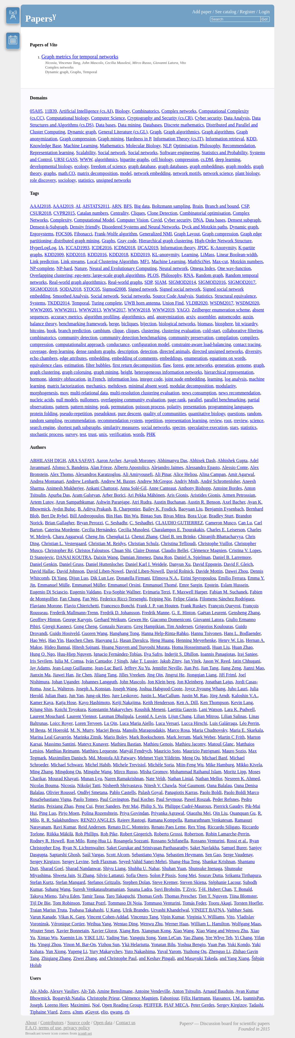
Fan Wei (90, 598)
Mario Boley (115, 737)
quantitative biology (206, 413)
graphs (50, 173)
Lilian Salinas (233, 716)
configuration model (150, 344)
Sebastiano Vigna (148, 854)
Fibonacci (83, 233)
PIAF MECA (176, 1005)
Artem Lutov (42, 502)
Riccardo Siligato (224, 827)
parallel (195, 399)
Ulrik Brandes (136, 909)
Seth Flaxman (103, 861)
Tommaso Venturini (162, 903)
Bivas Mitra (174, 515)
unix (103, 434)
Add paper (201, 11)
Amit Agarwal (241, 474)
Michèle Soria (161, 764)
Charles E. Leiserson (226, 529)
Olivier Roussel (60, 792)
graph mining (106, 372)
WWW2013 (90, 309)
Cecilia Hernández (99, 529)
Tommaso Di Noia (125, 903)
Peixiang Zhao (59, 806)
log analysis (236, 379)
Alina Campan (212, 474)
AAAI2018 (40, 206)
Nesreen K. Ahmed (242, 778)
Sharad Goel (51, 868)
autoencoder (229, 316)
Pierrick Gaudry (228, 806)
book (51, 330)
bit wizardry (246, 323)
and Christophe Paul (118, 958)
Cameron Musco (220, 522)
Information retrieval (224, 138)
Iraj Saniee (247, 654)
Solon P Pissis (163, 875)
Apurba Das (59, 495)
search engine (42, 427)
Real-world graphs (125, 282)
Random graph (209, 275)
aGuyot (92, 1011)
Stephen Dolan (136, 882)
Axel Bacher (233, 502)
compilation (227, 337)
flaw (167, 365)
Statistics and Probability (224, 152)
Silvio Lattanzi (110, 875)
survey (71, 434)
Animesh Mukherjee (65, 488)
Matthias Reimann (63, 750)
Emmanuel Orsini (124, 585)
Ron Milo (75, 840)
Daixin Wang (106, 557)
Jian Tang (209, 667)
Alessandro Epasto (202, 467)
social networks (155, 427)
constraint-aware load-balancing (201, 344)
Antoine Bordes (227, 488)
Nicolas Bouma (44, 785)
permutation (122, 406)
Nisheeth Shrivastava (122, 785)
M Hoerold (58, 730)
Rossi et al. (237, 840)
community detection (77, 337)
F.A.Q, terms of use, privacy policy (57, 1027)
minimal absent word (147, 385)
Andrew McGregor (154, 481)
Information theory (177, 247)
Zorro (65, 1011)
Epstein (211, 585)
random (254, 413)
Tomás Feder (194, 903)
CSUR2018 (40, 213)
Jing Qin (155, 674)
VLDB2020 (197, 302)
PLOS (153, 275)
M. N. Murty (82, 730)
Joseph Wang (125, 688)
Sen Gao (213, 854)
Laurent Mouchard (47, 716)
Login (264, 11)
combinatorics (43, 337)
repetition (153, 420)
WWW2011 (65, 309)
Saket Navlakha (204, 847)
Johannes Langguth (99, 681)
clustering (150, 330)
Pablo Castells (122, 792)
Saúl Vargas (93, 854)
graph (259, 365)
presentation (194, 406)
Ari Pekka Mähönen (146, 495)
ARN (116, 206)
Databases (152, 124)
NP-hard (64, 268)
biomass (205, 323)
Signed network (142, 289)
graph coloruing (76, 372)
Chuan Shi (121, 550)
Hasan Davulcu (134, 640)
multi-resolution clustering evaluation (144, 392)
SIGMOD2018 (43, 289)
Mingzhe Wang (97, 771)
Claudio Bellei (175, 550)
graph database (142, 166)
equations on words (227, 358)
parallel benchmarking (224, 399)
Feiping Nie (160, 598)
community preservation (191, 337)
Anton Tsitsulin (186, 991)
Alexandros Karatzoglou (97, 474)
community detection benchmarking (133, 337)
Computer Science (108, 118)
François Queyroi (224, 605)
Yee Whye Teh (218, 937)
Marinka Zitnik (87, 737)
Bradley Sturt (221, 515)
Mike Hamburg (220, 764)
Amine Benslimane (115, 991)
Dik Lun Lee (102, 578)
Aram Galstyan (86, 495)
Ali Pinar (163, 474)
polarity (174, 406)
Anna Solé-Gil (133, 488)
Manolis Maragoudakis (143, 730)
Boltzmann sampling (171, 206)
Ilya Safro (153, 654)
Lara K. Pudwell (239, 709)
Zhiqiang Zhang (56, 958)
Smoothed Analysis (70, 296)
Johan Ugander (65, 681)
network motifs (187, 173)
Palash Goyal (150, 792)
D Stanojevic (42, 557)
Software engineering (179, 152)
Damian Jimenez (135, 557)
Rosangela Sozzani (131, 840)
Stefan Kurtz (41, 882)
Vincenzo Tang (144, 916)
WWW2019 (163, 309)
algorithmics (106, 159)
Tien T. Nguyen (212, 896)
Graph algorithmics (181, 131)
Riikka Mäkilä (59, 833)
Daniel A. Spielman (192, 557)
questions (236, 413)
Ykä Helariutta (135, 944)
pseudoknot (105, 413)
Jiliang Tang (105, 674)
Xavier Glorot (104, 930)
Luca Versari (167, 723)
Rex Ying (196, 827)
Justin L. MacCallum (160, 695)
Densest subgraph (244, 220)
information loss (122, 379)
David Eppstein (207, 564)
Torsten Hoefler (248, 903)
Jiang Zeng (231, 667)
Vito (230, 916)
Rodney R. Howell (47, 840)
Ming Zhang (41, 771)
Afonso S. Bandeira (70, 467)
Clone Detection (162, 213)
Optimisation (185, 145)
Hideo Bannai (57, 647)
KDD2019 (140, 254)
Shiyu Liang (114, 868)
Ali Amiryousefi (137, 474)
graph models (238, 166)
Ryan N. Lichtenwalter (83, 847)
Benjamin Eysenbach (224, 508)
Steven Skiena (193, 882)
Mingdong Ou (68, 771)
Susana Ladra (139, 889)
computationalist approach (80, 344)
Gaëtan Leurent (212, 612)
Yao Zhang (193, 937)
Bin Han (114, 515)
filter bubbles (98, 365)
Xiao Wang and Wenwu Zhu (222, 930)
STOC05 (92, 289)
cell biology (162, 159)
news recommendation (239, 392)
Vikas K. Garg (71, 916)
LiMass (207, 254)
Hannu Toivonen (206, 633)
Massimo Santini (59, 744)
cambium (101, 330)
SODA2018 (71, 289)
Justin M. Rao (194, 695)
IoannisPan (253, 998)
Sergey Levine (75, 861)
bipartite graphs (134, 159)
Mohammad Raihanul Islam (196, 771)
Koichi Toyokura (70, 709)
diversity (253, 351)
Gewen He (138, 619)
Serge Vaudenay (238, 854)
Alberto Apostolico (131, 467)
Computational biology (67, 118)
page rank (177, 399)
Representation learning (52, 152)
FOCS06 (64, 233)
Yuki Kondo (238, 944)
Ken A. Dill (187, 702)
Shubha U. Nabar (144, 868)
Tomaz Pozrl (93, 903)
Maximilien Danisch (67, 757)
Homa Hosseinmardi (191, 647)
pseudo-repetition (76, 413)
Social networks (143, 152)
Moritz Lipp (235, 771)
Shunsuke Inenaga (205, 868)
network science (218, 173)
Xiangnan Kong (156, 930)
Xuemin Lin (71, 937)
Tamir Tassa (93, 896)
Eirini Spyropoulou (198, 578)
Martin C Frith (231, 737)
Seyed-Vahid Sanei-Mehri (143, 861)
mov (64, 392)
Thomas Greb (149, 896)
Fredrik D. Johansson (119, 612)
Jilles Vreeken (132, 674)
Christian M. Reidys (107, 543)
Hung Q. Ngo (42, 654)
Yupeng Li (77, 951)
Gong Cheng (85, 626)
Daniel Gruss (71, 564)
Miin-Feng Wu (189, 764)
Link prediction (44, 261)
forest (178, 365)
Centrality (119, 213)
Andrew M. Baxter (118, 481)
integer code (151, 379)
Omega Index (202, 268)
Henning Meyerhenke (196, 640)
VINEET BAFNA (207, 909)
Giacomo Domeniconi (170, 619)
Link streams (73, 261)
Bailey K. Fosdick (159, 508)
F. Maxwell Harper (190, 591)
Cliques (138, 213)
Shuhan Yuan (174, 868)
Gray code (126, 240)
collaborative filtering (242, 330)
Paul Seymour (169, 799)
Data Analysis (236, 118)
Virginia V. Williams (205, 916)
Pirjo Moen (68, 813)
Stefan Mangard (70, 882)
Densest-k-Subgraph (49, 226)
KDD (251, 138)
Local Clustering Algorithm (112, 261)
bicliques (129, 323)
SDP (148, 282)
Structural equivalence (235, 296)
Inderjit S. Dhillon (181, 654)
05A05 (36, 111)
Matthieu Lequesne (99, 750)
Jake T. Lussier (143, 661)
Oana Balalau (219, 785)
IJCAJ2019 (147, 247)
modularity (226, 385)
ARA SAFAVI (81, 460)
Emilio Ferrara (231, 578)
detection (148, 351)
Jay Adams (40, 667)
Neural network (173, 268)
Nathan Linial (180, 778)
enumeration (195, 358)
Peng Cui (83, 806)
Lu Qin (110, 723)
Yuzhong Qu (194, 951)
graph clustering (45, 372)
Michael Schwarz (67, 764)
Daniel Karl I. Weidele (146, 564)
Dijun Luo (78, 578)
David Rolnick (179, 571)
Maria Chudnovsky (209, 730)
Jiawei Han (63, 674)
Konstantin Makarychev (110, 709)
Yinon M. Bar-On (79, 944)
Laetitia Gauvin (182, 709)
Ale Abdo (39, 991)
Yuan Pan (216, 944)
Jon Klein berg (161, 681)
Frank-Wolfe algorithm (115, 233)
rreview (240, 420)
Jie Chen (84, 674)
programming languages (230, 406)
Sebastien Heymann (184, 854)
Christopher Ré (59, 550)
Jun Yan (76, 695)
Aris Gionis (177, 495)
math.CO (66, 173)
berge (114, 323)
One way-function (234, 268)
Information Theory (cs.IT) (178, 138)
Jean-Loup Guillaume (72, 667)
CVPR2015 (64, 213)
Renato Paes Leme (168, 827)
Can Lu (245, 522)
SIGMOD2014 (182, 282)
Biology (122, 111)
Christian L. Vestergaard (63, 543)
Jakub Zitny (170, 661)
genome (244, 365)
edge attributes (73, 358)
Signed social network (180, 289)
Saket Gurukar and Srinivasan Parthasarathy (147, 847)
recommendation (79, 420)
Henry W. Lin (231, 640)
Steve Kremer (164, 882)
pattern (62, 406)
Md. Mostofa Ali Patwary (111, 757)
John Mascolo (132, 681)
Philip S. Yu (152, 806)
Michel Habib (97, 764)
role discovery (43, 180)
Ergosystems (41, 233)
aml (150, 316)
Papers (40, 18)
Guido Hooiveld (65, 633)
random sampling (46, 420)
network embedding (152, 173)
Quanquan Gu (242, 813)
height (126, 372)
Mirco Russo (125, 771)
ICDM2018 (124, 247)
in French (96, 379)
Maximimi (80, 1005)
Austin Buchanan (170, 502)
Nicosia (68, 785)
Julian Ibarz (56, 695)
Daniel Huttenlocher (104, 564)
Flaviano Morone (46, 605)
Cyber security (208, 118)
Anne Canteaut (162, 488)
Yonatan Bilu (163, 944)
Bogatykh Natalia (68, 998)
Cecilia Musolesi (133, 529)
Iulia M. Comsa (68, 661)
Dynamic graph (81, 131)
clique (118, 330)
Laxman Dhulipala (116, 716)
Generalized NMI (155, 233)
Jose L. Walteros (58, 688)
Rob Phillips (86, 833)
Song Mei (187, 875)
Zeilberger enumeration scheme (221, 309)
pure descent (129, 413)
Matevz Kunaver (92, 744)
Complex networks (178, 111)
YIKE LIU (94, 937)
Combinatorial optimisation (205, 213)
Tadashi (256, 1005)
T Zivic (189, 889)
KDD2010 (75, 254)
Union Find (173, 302)
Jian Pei (191, 667)
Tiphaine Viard (43, 1011)
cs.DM (207, 159)
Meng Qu (191, 757)
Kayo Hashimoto (94, 702)
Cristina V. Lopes (245, 550)
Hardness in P (138, 138)
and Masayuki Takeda (197, 958)
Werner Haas (177, 923)
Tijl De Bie (40, 903)
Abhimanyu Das (172, 460)
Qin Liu (220, 813)
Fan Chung (70, 598)
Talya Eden (69, 896)
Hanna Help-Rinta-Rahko (164, 633)
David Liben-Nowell (145, 571)
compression (186, 159)
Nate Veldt (155, 778)
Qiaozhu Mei (198, 813)
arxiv (190, 316)
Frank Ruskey (193, 605)
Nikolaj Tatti (89, 785)
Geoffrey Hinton (45, 619)
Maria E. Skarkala (246, 730)
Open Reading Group (121, 1005)
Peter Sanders (107, 806)
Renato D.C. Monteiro (128, 827)
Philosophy (210, 145)
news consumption (199, 392)
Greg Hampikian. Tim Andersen (163, 626)
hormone (38, 379)
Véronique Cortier (67, 923)
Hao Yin (55, 640)
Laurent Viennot (82, 716)
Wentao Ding (125, 923)
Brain (197, 206)
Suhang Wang (57, 889)
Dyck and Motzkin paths (204, 226)
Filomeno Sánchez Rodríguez (227, 598)
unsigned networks (113, 180)
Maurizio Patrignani (201, 750)
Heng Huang (161, 640)
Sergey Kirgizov (45, 861)
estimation (74, 365)
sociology (67, 180)
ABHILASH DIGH (48, 460)
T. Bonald (243, 889)
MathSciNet (199, 261)
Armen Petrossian (238, 495)
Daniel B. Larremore (232, 557)
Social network (111, 152)
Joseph (36, 1005)
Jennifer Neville (167, 667)
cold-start (211, 330)
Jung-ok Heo (97, 695)
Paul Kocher (142, 799)
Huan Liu (221, 647)
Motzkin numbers (246, 261)
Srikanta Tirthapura (243, 875)
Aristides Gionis (205, 495)
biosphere (224, 323)
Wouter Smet (42, 930)
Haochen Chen (79, 640)
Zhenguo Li (219, 951)
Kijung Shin (41, 709)
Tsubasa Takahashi (86, 909)
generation (225, 365)
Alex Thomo (61, 474)
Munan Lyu (91, 778)
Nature (80, 268)
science (256, 420)
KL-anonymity (165, 254)
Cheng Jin (94, 536)
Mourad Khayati (63, 778)
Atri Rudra (142, 502)
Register (247, 11)
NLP (167, 145)
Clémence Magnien (208, 550)
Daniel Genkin (43, 564)
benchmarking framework (83, 323)
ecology (81, 166)
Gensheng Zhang (244, 612)
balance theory (43, 323)
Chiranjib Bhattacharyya (220, 536)
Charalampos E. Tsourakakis (178, 529)
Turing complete (107, 302)
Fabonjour (169, 998)
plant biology (247, 173)
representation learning (186, 420)
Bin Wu (131, 515)
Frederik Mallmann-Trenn (74, 612)
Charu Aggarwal (68, 536)
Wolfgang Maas (246, 923)
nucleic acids (42, 399)
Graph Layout (187, 233)
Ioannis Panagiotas (218, 654)
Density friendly (84, 226)
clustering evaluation (181, 330)
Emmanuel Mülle (53, 585)
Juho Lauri (237, 688)
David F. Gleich (238, 564)
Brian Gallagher (59, 522)
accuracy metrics (66, 316)
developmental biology (51, 166)
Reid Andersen (91, 827)
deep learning (227, 159)
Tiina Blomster (243, 896)
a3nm (78, 1011)
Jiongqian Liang (202, 674)
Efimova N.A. (165, 578)
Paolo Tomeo (85, 799)
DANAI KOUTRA (73, 557)
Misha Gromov (153, 771)
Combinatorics (145, 111)
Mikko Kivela (249, 764)
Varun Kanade (43, 916)
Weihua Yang (99, 923)
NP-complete (42, 268)
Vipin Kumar (172, 916)
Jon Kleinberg (190, 681)
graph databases (173, 166)
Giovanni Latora (208, 619)
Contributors (52, 1022)
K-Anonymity (223, 247)
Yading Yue (117, 937)
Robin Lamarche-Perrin (227, 833)
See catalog (225, 11)
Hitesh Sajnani (85, 647)
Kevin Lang (242, 702)
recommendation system (120, 420)
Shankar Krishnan (218, 861)
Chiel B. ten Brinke (178, 536)
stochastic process (46, 434)
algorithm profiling (101, 316)
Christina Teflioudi (178, 543)
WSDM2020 (247, 302)
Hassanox (221, 998)
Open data (103, 1022)
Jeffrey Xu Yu (137, 667)
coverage (38, 351)
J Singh (121, 661)
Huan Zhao (242, 647)
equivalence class (46, 365)
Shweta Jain (64, 875)
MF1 (144, 261)
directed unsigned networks (217, 351)
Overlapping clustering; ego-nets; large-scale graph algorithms (87, 275)
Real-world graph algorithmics (77, 282)
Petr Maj (130, 806)
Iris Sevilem (41, 661)
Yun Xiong (56, 951)
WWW (86, 159)
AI (77, 206)
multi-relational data (89, 392)
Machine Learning (81, 145)
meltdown (117, 385)
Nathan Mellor (208, 778)
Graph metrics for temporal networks (79, 57)
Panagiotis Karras (181, 792)
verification (120, 434)
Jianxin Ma (40, 674)
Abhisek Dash (202, 460)
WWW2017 (114, 309)
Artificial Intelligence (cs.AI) (86, 111)
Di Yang (59, 578)
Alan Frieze (101, 467)
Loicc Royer (61, 723)
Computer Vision (132, 220)
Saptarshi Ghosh (65, 854)
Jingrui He (174, 674)
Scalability (85, 152)
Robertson (193, 833)
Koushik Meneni (150, 709)
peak (104, 406)
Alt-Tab (88, 991)
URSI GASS (65, 159)
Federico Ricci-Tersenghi (123, 598)
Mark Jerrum (178, 737)
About (31, 1022)
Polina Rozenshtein (99, 813)
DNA (198, 220)
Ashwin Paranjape (113, 502)
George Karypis (77, 619)
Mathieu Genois (158, 744)
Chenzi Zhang (144, 536)
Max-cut (220, 261)
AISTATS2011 (95, 206)
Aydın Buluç (63, 508)
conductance (118, 344)
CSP (245, 206)
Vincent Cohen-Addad (107, 916)
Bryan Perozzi (90, 522)
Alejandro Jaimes (167, 467)
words (138, 434)
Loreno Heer (56, 1005)
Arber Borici (113, 495)
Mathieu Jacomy (190, 744)
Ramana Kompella (165, 820)
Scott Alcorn (117, 854)
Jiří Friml (227, 674)
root (228, 420)
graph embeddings (207, 166)
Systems (37, 302)
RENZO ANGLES (98, 820)
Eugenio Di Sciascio (49, 591)
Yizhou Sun (109, 944)
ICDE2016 (101, 247)
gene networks (199, 365)
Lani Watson (210, 709)
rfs (127, 1011)
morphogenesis (44, 392)
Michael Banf (214, 757)
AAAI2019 (63, 206)
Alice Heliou (185, 474)
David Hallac (42, 571)
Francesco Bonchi (117, 605)
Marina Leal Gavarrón (50, 737)
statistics (86, 180)
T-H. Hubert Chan (214, 889)
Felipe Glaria (185, 598)
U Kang (113, 909)
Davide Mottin (209, 571)
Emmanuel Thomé (160, 585)
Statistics (204, 296)
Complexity (61, 220)
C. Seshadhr (116, 522)
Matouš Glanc (221, 744)
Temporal (80, 302)
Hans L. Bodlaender (242, 633)
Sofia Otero (136, 875)
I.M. (237, 998)
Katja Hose (66, 702)
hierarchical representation (228, 372)
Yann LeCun (169, 937)
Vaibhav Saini (239, 909)
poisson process (149, 406)
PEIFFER (153, 1005)
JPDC (202, 247)
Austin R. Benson (204, 502)
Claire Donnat (146, 550)
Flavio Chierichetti (81, 605)
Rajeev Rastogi (131, 820)
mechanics (96, 385)
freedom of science (108, 166)
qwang (116, 1011)
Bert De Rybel (54, 515)
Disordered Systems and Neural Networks (140, 226)
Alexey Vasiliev (64, 991)
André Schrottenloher (220, 481)
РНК (150, 434)
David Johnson (70, 571)
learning (214, 379)
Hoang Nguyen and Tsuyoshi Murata (136, 647)
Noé (96, 1005)
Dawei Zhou (236, 571)
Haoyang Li (106, 640)
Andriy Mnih (186, 481)
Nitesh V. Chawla (160, 785)
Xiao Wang (183, 930)
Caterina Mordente (62, 529)
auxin (248, 316)
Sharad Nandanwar (83, 868)
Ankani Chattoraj (102, 488)
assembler (207, 316)
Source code (78, 1022)
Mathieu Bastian (126, 744)
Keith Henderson (158, 702)
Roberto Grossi (168, 833)
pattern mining (84, 406)
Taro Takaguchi (120, 896)
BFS (128, 206)
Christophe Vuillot (215, 543)
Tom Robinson (66, 903)
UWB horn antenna (142, 302)
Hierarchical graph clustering (165, 240)
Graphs (108, 240)
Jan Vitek (192, 661)
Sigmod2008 (114, 289)
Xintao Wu (47, 937)
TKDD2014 (58, 302)
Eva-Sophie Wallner (122, 591)
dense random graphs (95, 351)
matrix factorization (65, 385)
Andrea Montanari (47, 481)
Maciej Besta (108, 730)
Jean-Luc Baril (108, 667)
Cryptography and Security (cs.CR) (160, 118)
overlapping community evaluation (133, 399)
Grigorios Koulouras (214, 626)
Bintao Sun (150, 515)
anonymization (170, 316)
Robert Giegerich (136, 833)
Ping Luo (47, 813)
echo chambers (44, 358)
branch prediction (74, 330)
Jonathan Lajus (219, 681)
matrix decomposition (97, 173)
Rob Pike (109, 833)
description (128, 351)
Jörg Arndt (219, 695)
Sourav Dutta (210, 875)
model (125, 173)
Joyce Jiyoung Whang (205, 688)
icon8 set (85, 1033)
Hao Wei (38, 640)
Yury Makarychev (105, 951)
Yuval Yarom (169, 951)
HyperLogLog (43, 247)
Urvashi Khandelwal (170, 909)
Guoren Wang (94, 633)
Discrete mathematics (184, 124)
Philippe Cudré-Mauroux (188, 806)
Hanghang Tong (124, 633)
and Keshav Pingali (157, 958)
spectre (178, 427)
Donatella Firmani (133, 578)
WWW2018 (139, 309)
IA (60, 247)
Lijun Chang (179, 716)
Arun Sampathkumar (75, 502)
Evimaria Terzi (156, 591)
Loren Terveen (88, 723)
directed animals (175, 351)
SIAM (160, 282)
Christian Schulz (143, 543)
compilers (249, 337)
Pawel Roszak (197, 799)
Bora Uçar (197, 515)
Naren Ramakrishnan (124, 778)
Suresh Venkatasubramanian (99, 889)
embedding (99, 358)
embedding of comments (134, 358)
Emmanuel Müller (88, 585)
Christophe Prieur (103, 998)
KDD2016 (97, 254)
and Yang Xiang (234, 958)
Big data (142, 206)
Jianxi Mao (253, 667)
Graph (155, 131)
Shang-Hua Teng (184, 861)
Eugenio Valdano (85, 591)
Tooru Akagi (219, 903)
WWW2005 (41, 309)
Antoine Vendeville (152, 991)
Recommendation (238, 145)
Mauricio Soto (167, 750)
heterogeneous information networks (168, 372)
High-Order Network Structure (223, 240)
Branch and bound (222, 206)
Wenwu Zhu (151, 923)
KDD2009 (54, 254)
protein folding (44, 413)
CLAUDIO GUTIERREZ (179, 522)
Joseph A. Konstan (93, 688)
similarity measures (121, 427)
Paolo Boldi (211, 792)
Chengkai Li (117, 536)
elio (104, 1011)
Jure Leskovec (125, 695)
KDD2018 (118, 254)
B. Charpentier (127, 508)
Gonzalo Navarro (115, 626)
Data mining (129, 124)
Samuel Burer (234, 847)
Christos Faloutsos (92, 550)
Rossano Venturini (207, 840)
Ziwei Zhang (85, 958)
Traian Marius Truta (48, 909)
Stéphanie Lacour (224, 882)
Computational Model (94, 220)
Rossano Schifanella (169, 840)
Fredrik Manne (155, 612)
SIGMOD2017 (241, 282)
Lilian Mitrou (206, 716)
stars (234, 427)
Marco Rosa (178, 730)
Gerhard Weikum (110, 619)
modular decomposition (191, 385)
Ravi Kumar (64, 827)
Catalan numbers (92, 213)
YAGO (183, 309)
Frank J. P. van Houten (157, 605)
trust (92, 434)
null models (67, 399)
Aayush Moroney (139, 460)
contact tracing (247, 344)
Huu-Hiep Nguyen (74, 654)
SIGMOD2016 (212, 282)
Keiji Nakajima (126, 702)
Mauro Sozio (234, 750)
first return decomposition (136, 365)
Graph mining (111, 138)
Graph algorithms (218, 131)
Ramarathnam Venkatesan (208, 820)
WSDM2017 (221, 302)
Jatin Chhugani (246, 661)
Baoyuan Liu (190, 508)
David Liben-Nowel (104, 571)
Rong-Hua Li (99, 840)
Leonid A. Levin (151, 716)
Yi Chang (243, 937)
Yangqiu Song (143, 937)
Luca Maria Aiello (136, 723)
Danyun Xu (179, 564)
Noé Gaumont (192, 785)
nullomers (89, 399)
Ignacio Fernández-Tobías (117, 654)
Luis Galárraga (223, 723)
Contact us (125, 1022)
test (83, 434)
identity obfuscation (67, 379)
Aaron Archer (108, 460)
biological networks (177, 323)
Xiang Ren (129, 930)
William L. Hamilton (210, 923)
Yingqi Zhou (49, 944)
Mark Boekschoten (146, 737)
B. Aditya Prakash (94, 508)
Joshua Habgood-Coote (160, 688)
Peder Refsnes (226, 799)
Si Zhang (85, 875)
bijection (148, 323)
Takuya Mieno (43, 896)
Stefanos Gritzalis (104, 882)
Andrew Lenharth (82, 481)
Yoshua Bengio (191, 944)
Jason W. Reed (216, 661)
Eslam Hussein (234, 585)
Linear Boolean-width (237, 254)
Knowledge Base (45, 145)
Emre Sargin (190, 585)
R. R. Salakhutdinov (59, 820)
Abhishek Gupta (232, 460)
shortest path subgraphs (79, 427)
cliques (132, 330)
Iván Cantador (98, 661)
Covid (156, 220)
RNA (189, 275)
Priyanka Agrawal (167, 813)
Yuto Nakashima (139, 951)
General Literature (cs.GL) (123, 131)
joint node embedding (185, 379)
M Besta (38, 730)
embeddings (171, 358)
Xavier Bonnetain (72, 930)
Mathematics (112, 145)
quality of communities (164, 413)
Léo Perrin (249, 723)
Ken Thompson (214, 702)
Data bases (106, 124)
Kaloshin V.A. (245, 695)
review (215, 420)
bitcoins (37, 330)
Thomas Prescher (180, 896)
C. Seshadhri (141, 522)
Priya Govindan (134, 813)
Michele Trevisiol (129, 764)
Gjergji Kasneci (56, 626)
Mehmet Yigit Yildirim (159, 757)
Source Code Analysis (173, 296)
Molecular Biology (143, 145)
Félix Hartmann (195, 998)
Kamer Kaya (41, 702)
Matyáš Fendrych (136, 750)
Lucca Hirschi (194, 723)
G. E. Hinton (183, 612)
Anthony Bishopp (194, 488)
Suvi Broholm (167, 889)
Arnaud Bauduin (218, 991)
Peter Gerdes (202, 1005)
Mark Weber (204, 737)
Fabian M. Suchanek (228, 591)
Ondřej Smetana (92, 792)
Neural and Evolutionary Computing (123, 268)
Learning (189, 254)
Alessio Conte (235, 467)
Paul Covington (114, 799)
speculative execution (208, 427)
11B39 (51, 111)
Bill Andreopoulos (87, 515)
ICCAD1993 (77, 247)
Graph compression (78, 138)
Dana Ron (162, 557)
